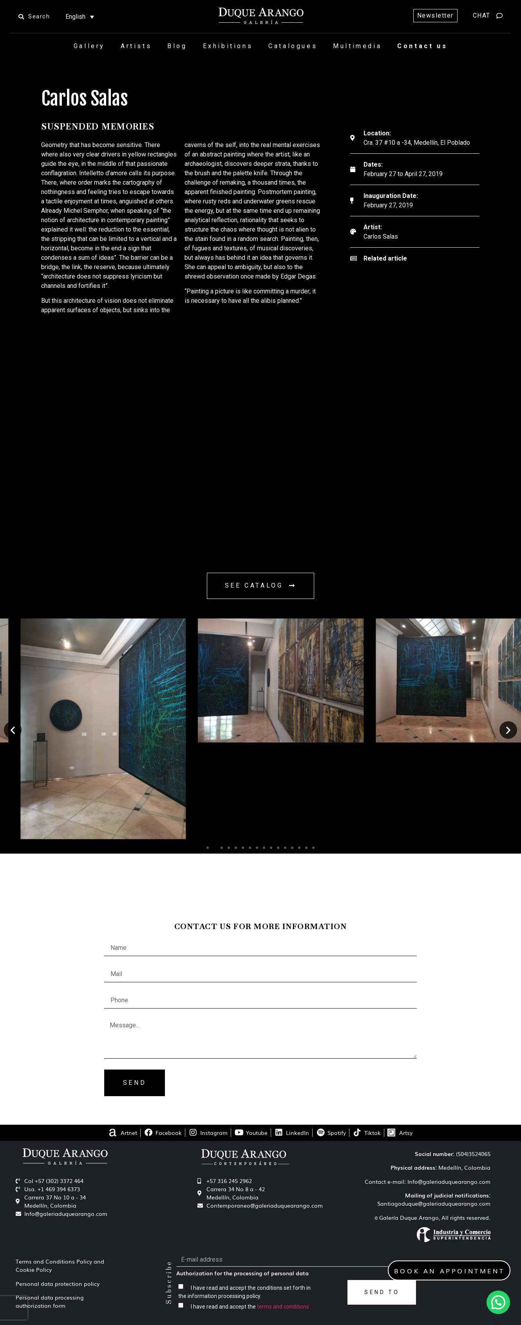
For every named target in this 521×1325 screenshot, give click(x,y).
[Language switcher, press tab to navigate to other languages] (80, 16)
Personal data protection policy (57, 1283)
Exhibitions (228, 46)
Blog (177, 46)
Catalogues (292, 46)
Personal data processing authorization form (50, 1301)
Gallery (89, 46)
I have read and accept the (250, 1306)
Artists (136, 46)
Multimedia (357, 46)
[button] (13, 730)
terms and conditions (283, 1306)
